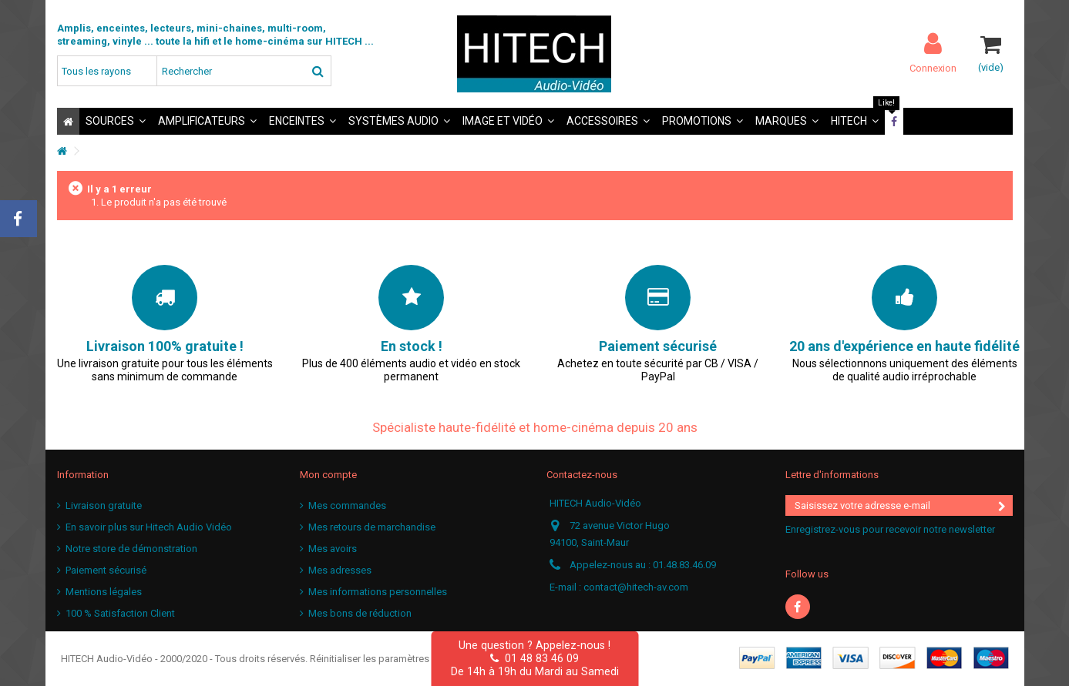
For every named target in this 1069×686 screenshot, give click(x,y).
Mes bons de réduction (360, 613)
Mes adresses (339, 570)
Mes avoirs (332, 548)
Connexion (932, 67)
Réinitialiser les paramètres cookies (389, 658)
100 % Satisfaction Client (120, 613)
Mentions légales (104, 591)
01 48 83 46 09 (534, 658)
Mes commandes (347, 505)
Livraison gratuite (104, 505)
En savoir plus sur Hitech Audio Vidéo (149, 527)
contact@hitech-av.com (635, 587)
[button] (115, 121)
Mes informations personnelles (377, 591)
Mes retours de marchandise (371, 527)
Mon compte (328, 474)
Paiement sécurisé (106, 570)
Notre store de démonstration (131, 548)
